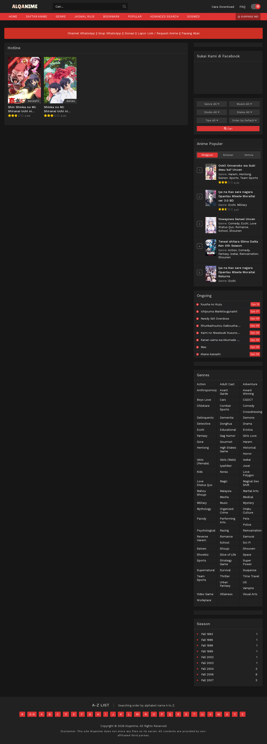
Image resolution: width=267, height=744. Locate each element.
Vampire (248, 588)
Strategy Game (226, 562)
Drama (247, 423)
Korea (224, 471)
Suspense (249, 570)
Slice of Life (228, 554)
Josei (246, 465)
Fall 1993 (207, 634)
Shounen (235, 230)
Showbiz (202, 554)
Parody (201, 518)
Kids (200, 471)
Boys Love (204, 399)
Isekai (234, 253)
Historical (249, 447)
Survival (225, 570)
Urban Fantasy (225, 584)
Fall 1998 (207, 645)
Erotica (248, 429)
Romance (241, 227)
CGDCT (248, 399)
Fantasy (223, 253)
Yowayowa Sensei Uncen (236, 219)
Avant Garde (224, 392)
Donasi (129, 33)
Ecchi (232, 204)
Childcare (203, 405)
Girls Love (250, 435)
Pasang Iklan (191, 33)
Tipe (212, 120)
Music (224, 502)
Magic (223, 481)
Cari (228, 129)
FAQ (242, 6)
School (223, 230)
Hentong (245, 174)
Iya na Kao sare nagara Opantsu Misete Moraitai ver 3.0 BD (236, 196)
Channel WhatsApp (81, 33)
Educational (228, 429)
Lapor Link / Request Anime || (160, 33)
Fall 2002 (207, 657)
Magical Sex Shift (251, 483)
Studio (211, 112)
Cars (223, 399)
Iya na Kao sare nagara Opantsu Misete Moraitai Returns (236, 272)
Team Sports (249, 178)
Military (242, 204)
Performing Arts (227, 520)
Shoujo (224, 548)
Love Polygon (248, 473)
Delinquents (205, 417)
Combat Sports (225, 407)
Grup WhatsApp (109, 33)
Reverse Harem (202, 538)
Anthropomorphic (209, 390)
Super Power (247, 562)
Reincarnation (248, 253)
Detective (203, 423)
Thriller (225, 576)
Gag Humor (227, 435)
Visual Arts (250, 594)
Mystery (248, 502)
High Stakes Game (228, 449)
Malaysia (225, 491)
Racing (224, 530)
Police (247, 524)
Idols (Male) (228, 459)
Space (247, 554)
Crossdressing (252, 411)
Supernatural (206, 570)
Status (244, 112)
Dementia (226, 417)
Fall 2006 (207, 674)
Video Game (205, 594)
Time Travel (251, 576)
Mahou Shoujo (201, 492)
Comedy (233, 223)
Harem (233, 174)
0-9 (32, 714)
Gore (200, 441)
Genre (211, 104)
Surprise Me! (248, 16)
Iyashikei (226, 465)
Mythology (204, 509)
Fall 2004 (207, 668)
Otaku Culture (248, 510)
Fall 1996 (207, 640)
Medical (248, 497)
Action (232, 250)
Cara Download (223, 6)
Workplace (204, 600)
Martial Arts (251, 491)
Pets (246, 518)
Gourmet (226, 441)
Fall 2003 (207, 663)
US (245, 582)
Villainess (226, 594)
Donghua (226, 423)
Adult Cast (227, 384)
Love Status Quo (204, 483)
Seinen (223, 178)
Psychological (206, 530)
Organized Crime (226, 510)
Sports (234, 178)
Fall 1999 (207, 651)
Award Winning (248, 392)
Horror (247, 453)
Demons (249, 417)
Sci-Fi (247, 542)
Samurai (248, 536)
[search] (124, 7)
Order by (244, 120)
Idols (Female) (203, 461)
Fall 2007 (207, 680)
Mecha (224, 497)
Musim (244, 104)
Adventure (250, 384)
